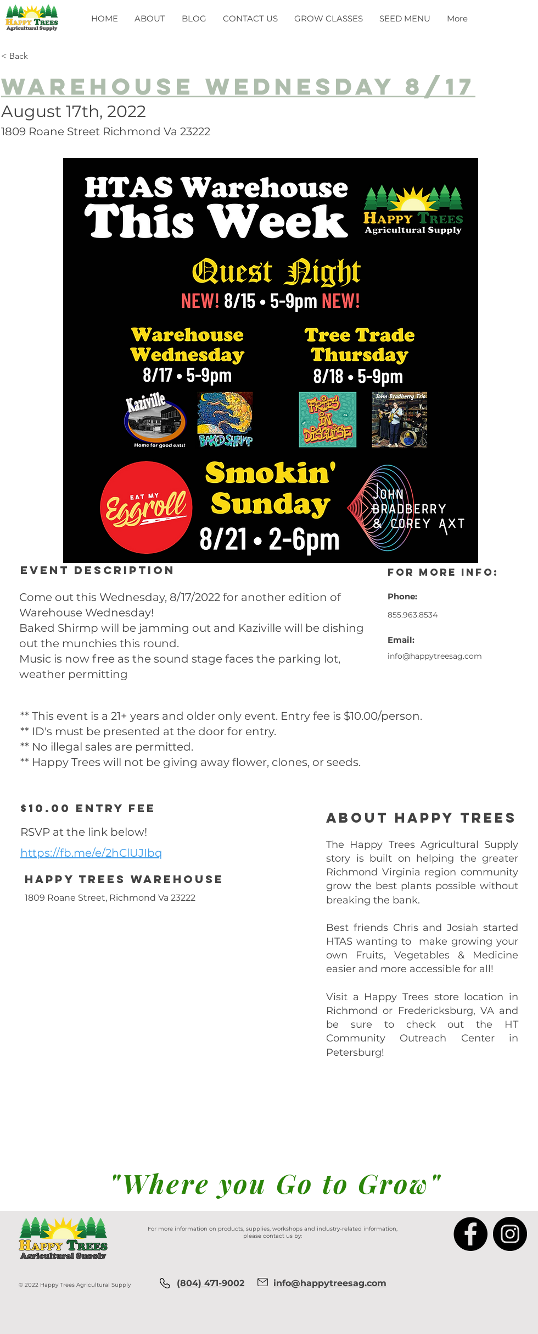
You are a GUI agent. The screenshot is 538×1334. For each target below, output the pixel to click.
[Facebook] (470, 1234)
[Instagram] (510, 1234)
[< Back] (56, 56)
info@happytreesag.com (435, 656)
